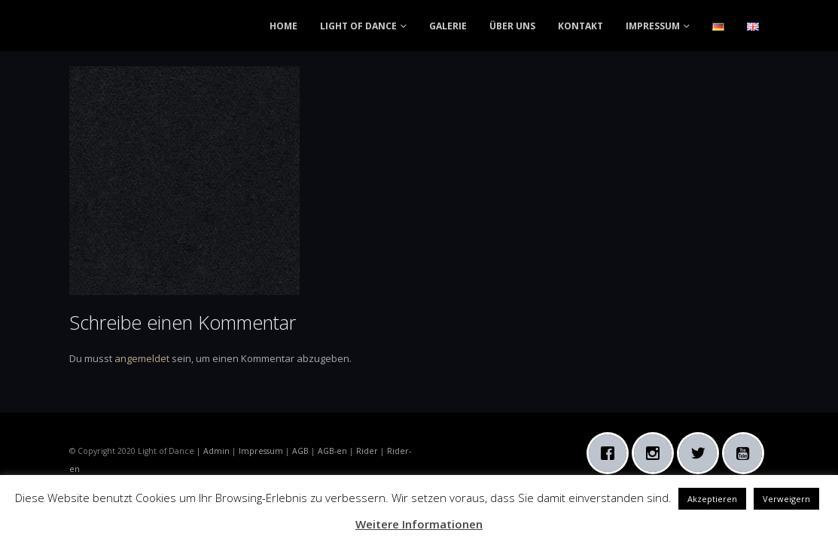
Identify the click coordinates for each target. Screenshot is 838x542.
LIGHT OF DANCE (358, 26)
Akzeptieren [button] (712, 498)
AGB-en (332, 451)
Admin (216, 451)
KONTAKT (580, 26)
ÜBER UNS (512, 26)
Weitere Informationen (419, 523)
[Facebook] (611, 453)
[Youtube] (746, 453)
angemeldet (141, 358)
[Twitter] (701, 453)
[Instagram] (656, 453)
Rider (367, 451)
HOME (283, 26)
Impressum (261, 451)
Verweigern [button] (786, 498)
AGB (300, 451)
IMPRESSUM (653, 26)
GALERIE (448, 26)
